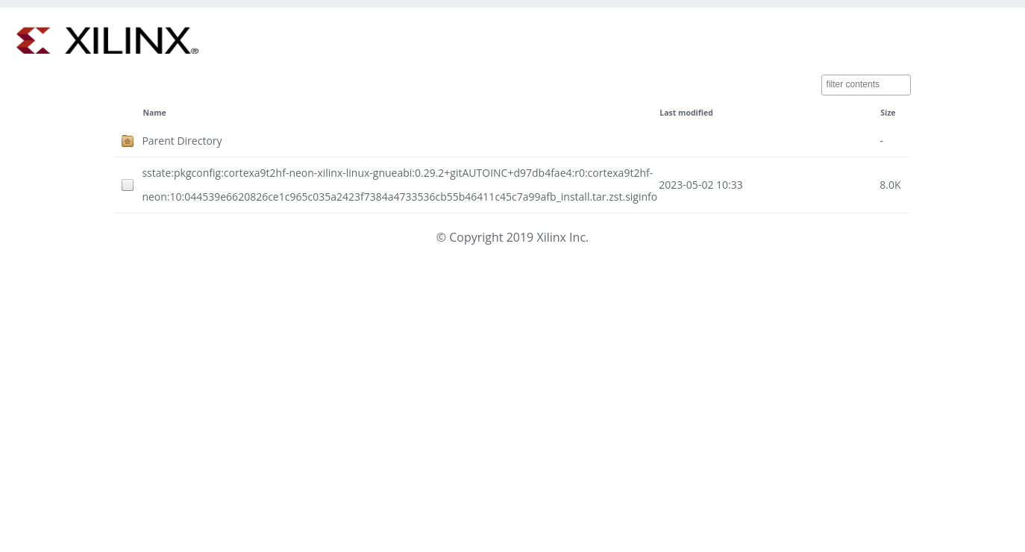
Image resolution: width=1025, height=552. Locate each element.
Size (887, 112)
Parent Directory (182, 141)
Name (154, 112)
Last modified (686, 112)
